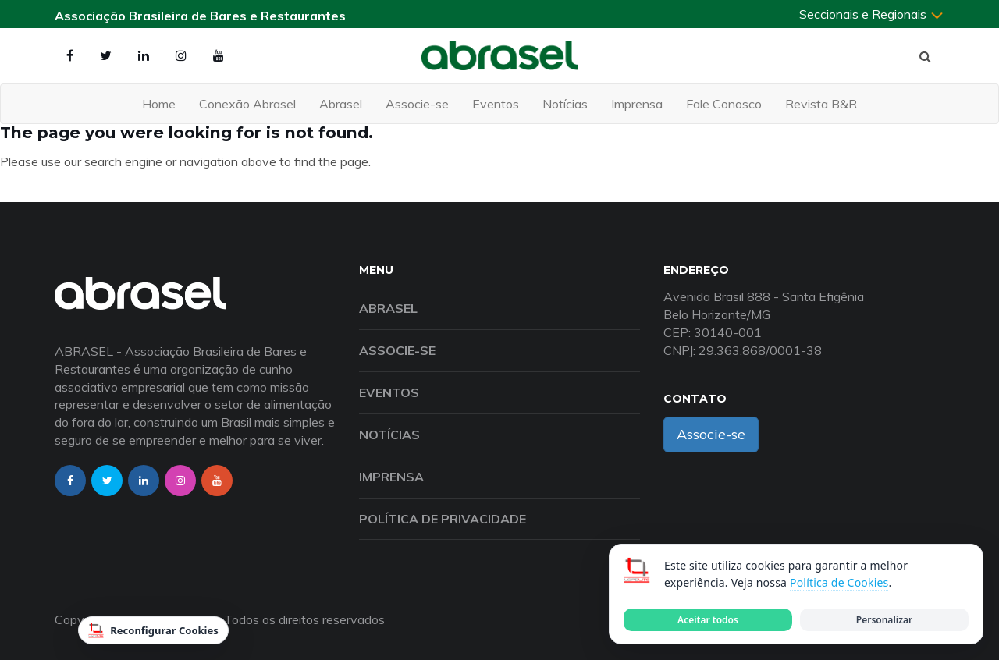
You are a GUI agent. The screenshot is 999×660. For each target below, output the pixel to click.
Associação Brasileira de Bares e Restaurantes (200, 15)
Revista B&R (821, 104)
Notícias (565, 104)
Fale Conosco (724, 104)
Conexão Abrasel (247, 104)
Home (159, 104)
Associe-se (417, 104)
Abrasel (340, 104)
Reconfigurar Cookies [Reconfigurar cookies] (153, 630)
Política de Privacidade (442, 519)
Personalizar (884, 619)
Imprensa (637, 104)
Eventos (495, 104)
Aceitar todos (707, 619)
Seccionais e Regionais (871, 14)
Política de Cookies (839, 582)
